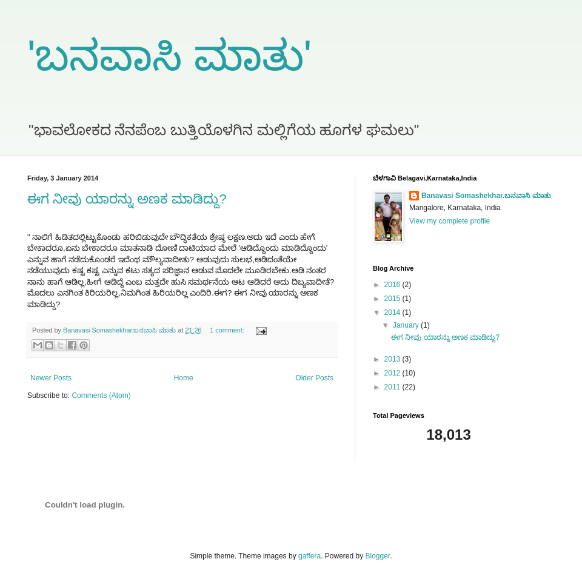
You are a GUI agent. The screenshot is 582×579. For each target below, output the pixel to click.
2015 (393, 298)
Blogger (378, 556)
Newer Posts (51, 378)
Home (183, 378)
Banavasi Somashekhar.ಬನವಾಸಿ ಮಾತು (485, 195)
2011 (393, 387)
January (407, 325)
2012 (393, 373)
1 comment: (228, 330)
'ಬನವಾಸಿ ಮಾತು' (169, 55)
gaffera (309, 556)
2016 (393, 284)
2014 (393, 312)
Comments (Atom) (101, 395)
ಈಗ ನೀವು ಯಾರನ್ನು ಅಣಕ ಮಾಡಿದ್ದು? (127, 199)
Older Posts (314, 378)
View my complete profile (449, 221)
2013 (393, 359)
